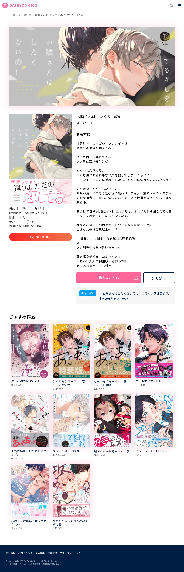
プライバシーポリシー (71, 553)
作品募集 (40, 553)
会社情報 (10, 553)
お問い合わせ (25, 553)
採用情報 (52, 553)
